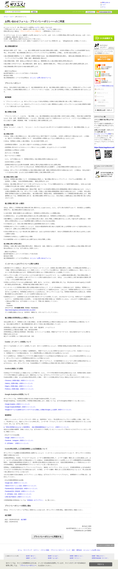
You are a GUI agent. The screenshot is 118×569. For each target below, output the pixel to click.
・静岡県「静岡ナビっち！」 (76, 556)
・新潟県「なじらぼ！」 (53, 558)
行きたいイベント (102, 93)
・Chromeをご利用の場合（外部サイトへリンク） (19, 380)
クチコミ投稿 (45, 550)
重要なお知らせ (106, 2)
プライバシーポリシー (58, 550)
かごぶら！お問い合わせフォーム (40, 78)
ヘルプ (103, 4)
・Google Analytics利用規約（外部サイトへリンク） (20, 407)
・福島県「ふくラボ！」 (31, 558)
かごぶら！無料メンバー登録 (103, 58)
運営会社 (79, 550)
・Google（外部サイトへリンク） (14, 438)
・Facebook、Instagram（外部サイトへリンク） (19, 440)
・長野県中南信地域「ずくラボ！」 (100, 558)
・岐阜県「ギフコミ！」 (75, 558)
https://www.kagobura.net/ (104, 147)
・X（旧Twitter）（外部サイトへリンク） (16, 443)
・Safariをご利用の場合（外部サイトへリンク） (19, 383)
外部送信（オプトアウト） (35, 500)
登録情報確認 (101, 106)
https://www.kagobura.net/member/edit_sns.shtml (20, 310)
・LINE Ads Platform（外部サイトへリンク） (18, 497)
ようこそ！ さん (78, 11)
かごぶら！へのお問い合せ (92, 550)
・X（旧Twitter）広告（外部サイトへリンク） (18, 494)
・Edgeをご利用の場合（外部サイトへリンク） (18, 386)
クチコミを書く (104, 38)
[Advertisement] (65, 4)
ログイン (90, 11)
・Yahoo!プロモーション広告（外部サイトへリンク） (20, 486)
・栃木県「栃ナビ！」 (31, 556)
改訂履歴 (23, 519)
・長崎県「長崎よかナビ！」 (98, 556)
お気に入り (100, 89)
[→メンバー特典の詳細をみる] (104, 86)
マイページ (100, 96)
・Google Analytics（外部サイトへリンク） (17, 404)
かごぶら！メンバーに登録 (102, 134)
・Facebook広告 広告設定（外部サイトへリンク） (19, 491)
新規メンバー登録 (104, 11)
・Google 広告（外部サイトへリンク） (16, 483)
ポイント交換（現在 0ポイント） (103, 101)
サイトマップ (28, 550)
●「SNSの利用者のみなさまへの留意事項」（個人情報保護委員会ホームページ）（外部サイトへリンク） (37, 427)
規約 (73, 550)
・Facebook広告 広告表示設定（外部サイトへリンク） (21, 488)
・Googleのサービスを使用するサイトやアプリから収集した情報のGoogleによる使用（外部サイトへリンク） (38, 409)
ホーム (103, 6)
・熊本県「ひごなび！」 (53, 556)
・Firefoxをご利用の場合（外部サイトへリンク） (19, 389)
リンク (68, 550)
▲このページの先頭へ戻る (105, 545)
